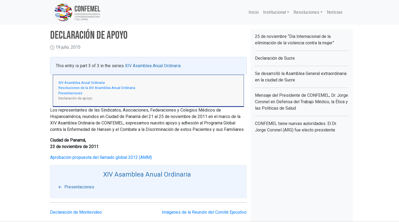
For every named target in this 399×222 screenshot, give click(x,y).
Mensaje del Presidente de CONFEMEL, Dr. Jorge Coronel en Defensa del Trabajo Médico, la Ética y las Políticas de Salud (301, 102)
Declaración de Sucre (275, 58)
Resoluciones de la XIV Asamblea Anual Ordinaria (96, 88)
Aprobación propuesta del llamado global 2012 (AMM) (101, 157)
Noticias (334, 12)
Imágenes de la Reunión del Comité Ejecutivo (204, 212)
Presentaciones (70, 93)
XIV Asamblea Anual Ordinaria (153, 65)
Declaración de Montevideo (76, 212)
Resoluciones (306, 12)
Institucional (274, 12)
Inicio (253, 12)
